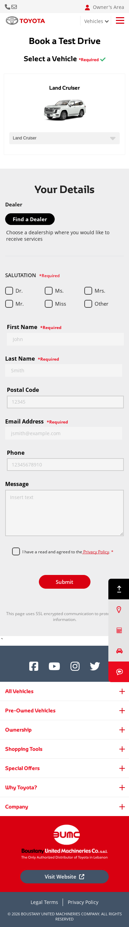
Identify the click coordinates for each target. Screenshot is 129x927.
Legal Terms (44, 902)
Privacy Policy (95, 552)
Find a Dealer (30, 219)
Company (16, 806)
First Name (34, 327)
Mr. (19, 303)
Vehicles (93, 21)
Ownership (18, 729)
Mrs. (100, 290)
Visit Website (64, 876)
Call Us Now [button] (8, 6)
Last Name (32, 358)
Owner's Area (104, 7)
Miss (60, 303)
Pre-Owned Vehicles (30, 710)
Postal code (23, 390)
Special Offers (22, 768)
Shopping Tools (23, 749)
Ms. (59, 290)
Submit (64, 581)
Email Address (36, 421)
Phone (15, 452)
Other (101, 303)
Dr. (19, 290)
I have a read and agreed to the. (68, 552)
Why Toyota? (21, 787)
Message (17, 484)
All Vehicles (19, 691)
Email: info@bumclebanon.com (14, 6)
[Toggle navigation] (120, 20)
